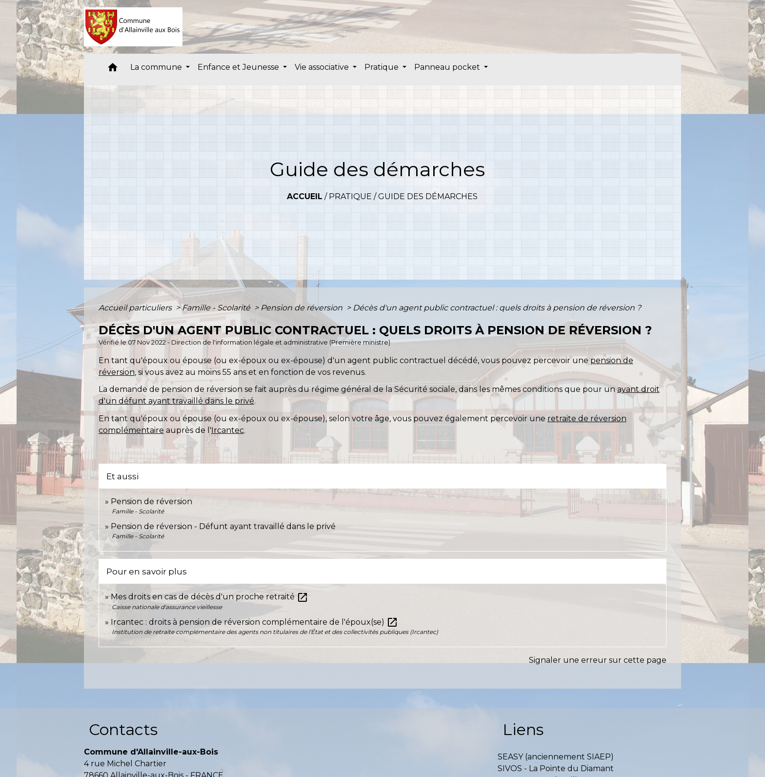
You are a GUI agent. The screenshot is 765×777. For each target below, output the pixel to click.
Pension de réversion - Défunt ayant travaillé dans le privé (223, 526)
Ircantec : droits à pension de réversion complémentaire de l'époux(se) (254, 622)
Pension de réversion (302, 307)
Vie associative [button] (323, 67)
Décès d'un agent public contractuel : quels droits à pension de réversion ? (497, 307)
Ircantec (227, 430)
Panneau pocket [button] (448, 67)
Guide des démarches (428, 196)
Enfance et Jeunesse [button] (239, 67)
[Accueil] (133, 27)
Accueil (304, 196)
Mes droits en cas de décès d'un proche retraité (209, 596)
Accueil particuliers (136, 307)
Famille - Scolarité (217, 307)
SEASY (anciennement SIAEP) (556, 756)
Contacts (123, 729)
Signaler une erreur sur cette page (597, 660)
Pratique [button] (382, 67)
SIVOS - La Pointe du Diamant (556, 768)
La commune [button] (157, 67)
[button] (112, 70)
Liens (523, 729)
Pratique (350, 196)
